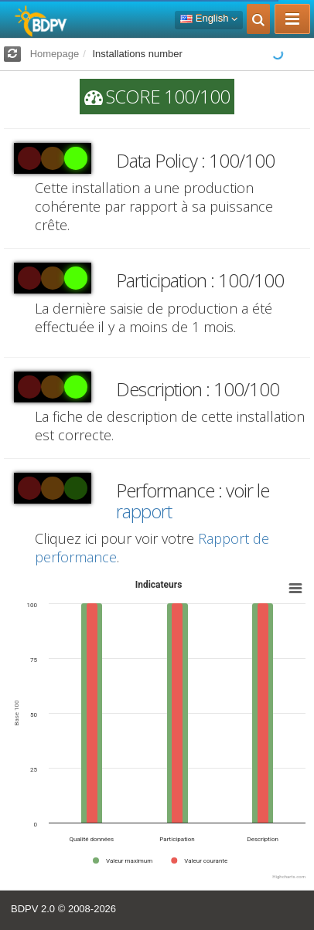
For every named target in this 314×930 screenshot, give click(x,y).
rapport (144, 511)
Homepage (55, 53)
